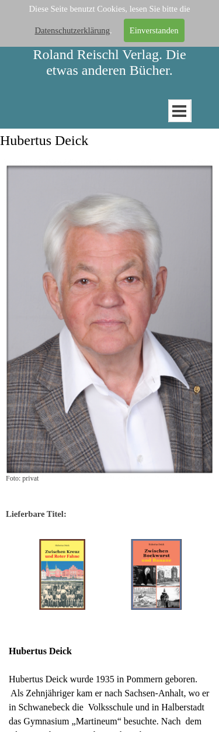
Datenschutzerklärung (72, 29)
